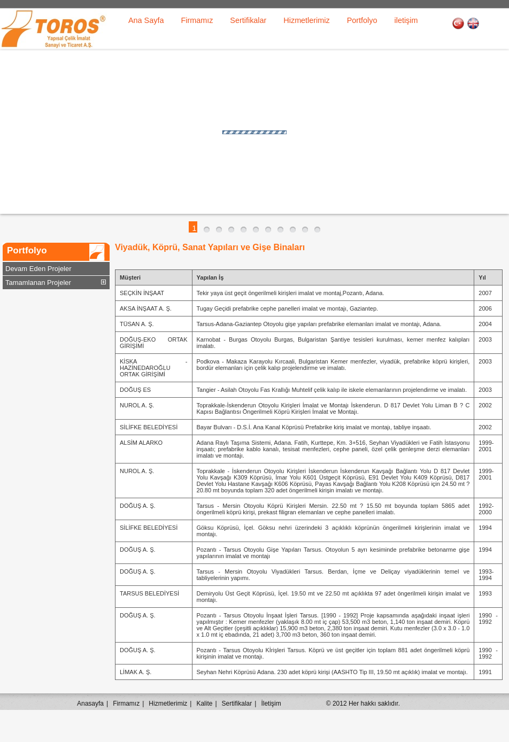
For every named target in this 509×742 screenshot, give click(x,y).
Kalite (204, 703)
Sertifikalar (248, 20)
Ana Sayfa (146, 20)
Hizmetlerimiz (306, 20)
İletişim (271, 703)
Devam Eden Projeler (38, 269)
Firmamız (197, 20)
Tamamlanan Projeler (38, 283)
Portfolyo (362, 20)
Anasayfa (90, 703)
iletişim (406, 20)
